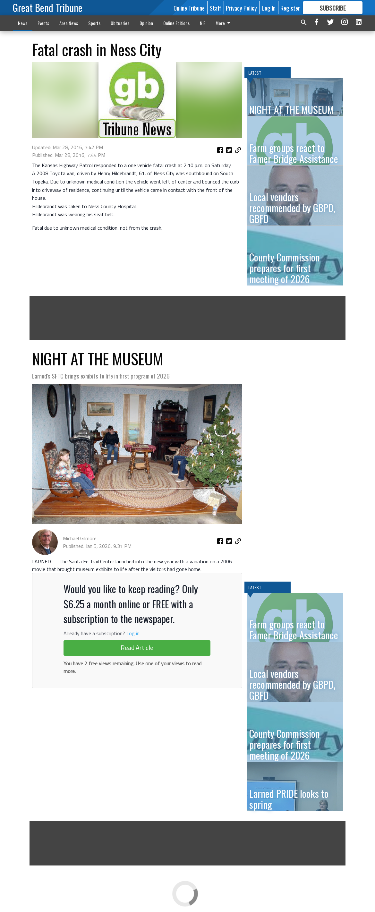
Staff (215, 8)
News (22, 23)
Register (290, 8)
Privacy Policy (241, 8)
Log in (133, 633)
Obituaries (120, 23)
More (224, 23)
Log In (269, 8)
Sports (94, 23)
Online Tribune (189, 8)
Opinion (146, 23)
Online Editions (176, 23)
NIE (202, 23)
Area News (68, 23)
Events (43, 23)
